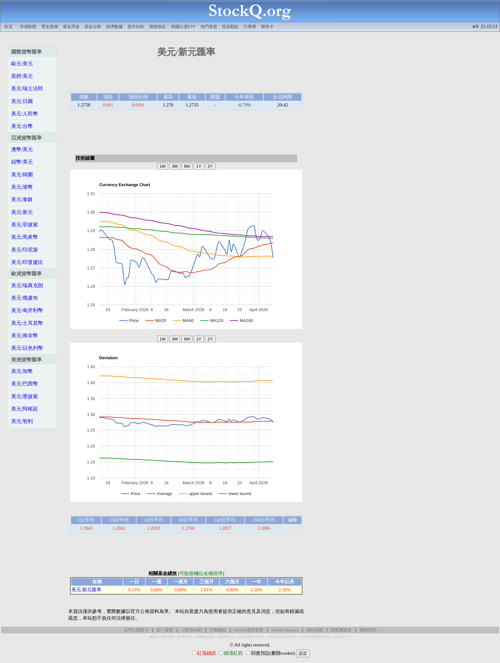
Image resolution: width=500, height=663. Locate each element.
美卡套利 (185, 637)
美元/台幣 (22, 126)
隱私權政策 (341, 630)
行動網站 (218, 630)
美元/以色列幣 (27, 348)
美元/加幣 (22, 371)
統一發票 (165, 630)
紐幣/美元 (22, 161)
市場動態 (28, 26)
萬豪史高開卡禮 (161, 637)
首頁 (8, 26)
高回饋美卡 (226, 637)
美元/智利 (22, 421)
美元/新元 (22, 212)
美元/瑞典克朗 (27, 285)
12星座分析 (191, 630)
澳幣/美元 (22, 149)
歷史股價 (49, 26)
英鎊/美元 (22, 76)
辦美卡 (267, 26)
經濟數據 (114, 26)
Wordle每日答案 (248, 630)
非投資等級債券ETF (315, 637)
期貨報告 (157, 26)
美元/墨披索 (24, 396)
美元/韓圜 (22, 174)
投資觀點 (230, 26)
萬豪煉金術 (204, 637)
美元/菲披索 (24, 224)
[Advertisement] (186, 77)
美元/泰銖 (22, 199)
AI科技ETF (342, 637)
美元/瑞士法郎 (27, 88)
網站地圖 (314, 630)
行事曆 (250, 26)
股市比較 (136, 26)
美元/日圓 (22, 101)
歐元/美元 (22, 63)
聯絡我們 (368, 630)
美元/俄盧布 (24, 298)
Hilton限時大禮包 (252, 637)
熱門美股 (209, 26)
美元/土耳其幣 (27, 323)
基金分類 (93, 26)
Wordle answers (284, 630)
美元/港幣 (22, 187)
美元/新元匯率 (86, 589)
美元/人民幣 (24, 113)
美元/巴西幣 (24, 383)
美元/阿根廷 (24, 409)
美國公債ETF (183, 26)
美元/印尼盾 (24, 249)
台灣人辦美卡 (136, 630)
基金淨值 (71, 26)
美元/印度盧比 (27, 262)
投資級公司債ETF (282, 637)
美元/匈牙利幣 (27, 310)
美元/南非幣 (24, 335)
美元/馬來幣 (24, 237)
